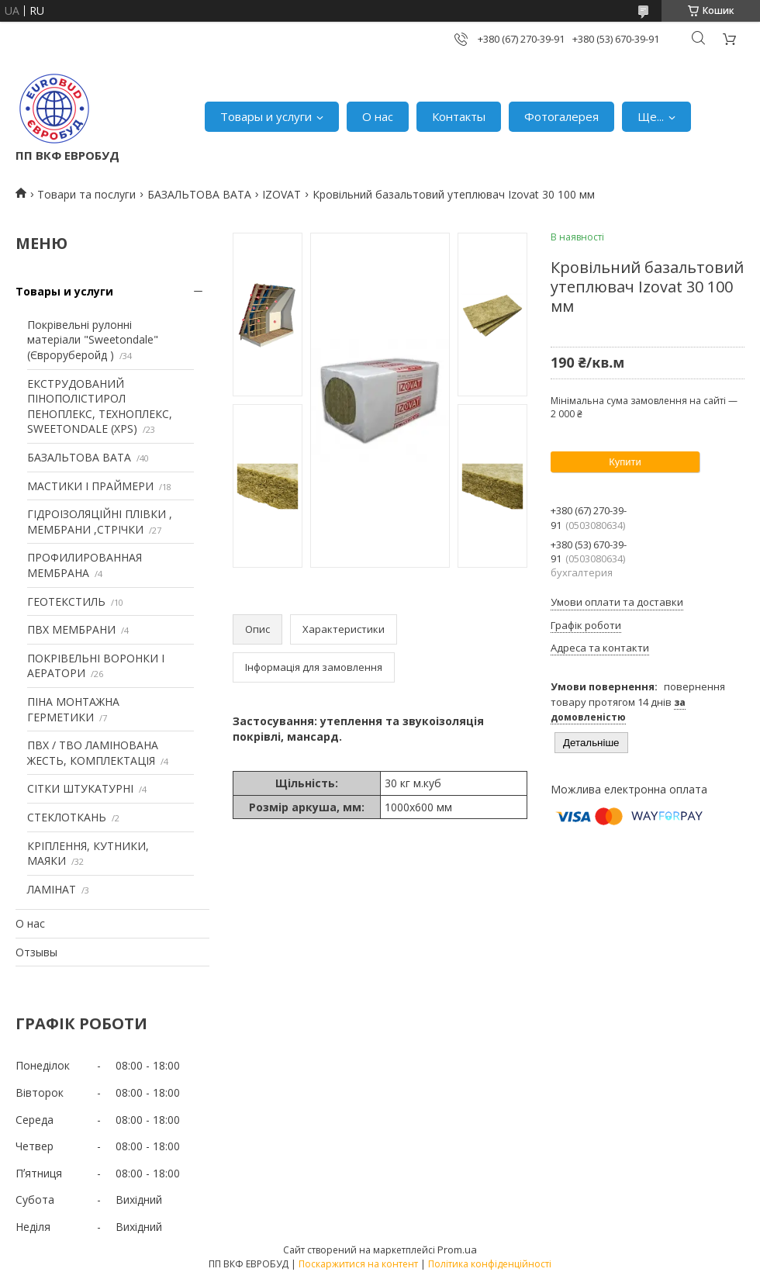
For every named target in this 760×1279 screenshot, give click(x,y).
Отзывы (36, 952)
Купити (625, 462)
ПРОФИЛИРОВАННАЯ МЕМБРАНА (84, 565)
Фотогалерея (561, 116)
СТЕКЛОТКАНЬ (66, 817)
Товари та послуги (86, 194)
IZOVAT (281, 194)
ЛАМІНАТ (51, 889)
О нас (377, 116)
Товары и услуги (266, 116)
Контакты (458, 116)
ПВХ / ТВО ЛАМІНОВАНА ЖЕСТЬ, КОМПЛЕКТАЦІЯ (92, 753)
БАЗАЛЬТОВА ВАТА (199, 194)
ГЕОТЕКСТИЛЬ (66, 601)
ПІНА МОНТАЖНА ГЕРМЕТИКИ (73, 709)
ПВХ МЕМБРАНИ (71, 629)
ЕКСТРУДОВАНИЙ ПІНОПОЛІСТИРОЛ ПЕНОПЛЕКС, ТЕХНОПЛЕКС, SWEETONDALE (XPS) (99, 406)
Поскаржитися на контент (358, 1263)
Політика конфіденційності (489, 1263)
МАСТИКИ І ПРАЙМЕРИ (90, 486)
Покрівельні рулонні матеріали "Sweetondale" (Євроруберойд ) (92, 339)
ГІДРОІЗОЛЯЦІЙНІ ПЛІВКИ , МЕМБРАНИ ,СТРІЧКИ (99, 521)
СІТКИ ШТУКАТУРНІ (80, 788)
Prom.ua (457, 1250)
